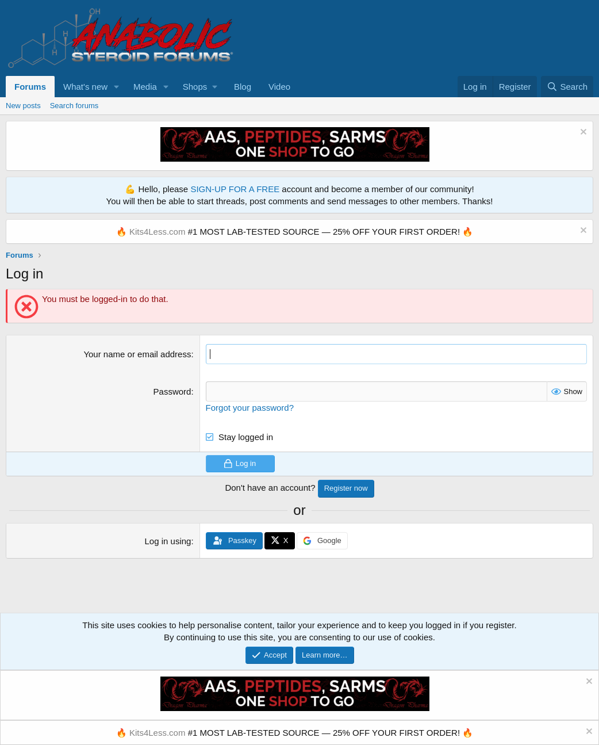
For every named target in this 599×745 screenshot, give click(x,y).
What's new (85, 86)
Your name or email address (137, 354)
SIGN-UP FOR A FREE (234, 189)
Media (145, 86)
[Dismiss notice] (582, 133)
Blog (242, 86)
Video (279, 86)
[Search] (567, 86)
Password (172, 391)
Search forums (74, 105)
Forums (30, 86)
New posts (23, 105)
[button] (117, 86)
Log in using (168, 541)
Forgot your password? (250, 407)
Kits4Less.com (157, 231)
